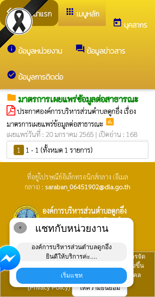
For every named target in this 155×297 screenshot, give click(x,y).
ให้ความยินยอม (99, 287)
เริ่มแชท (72, 275)
